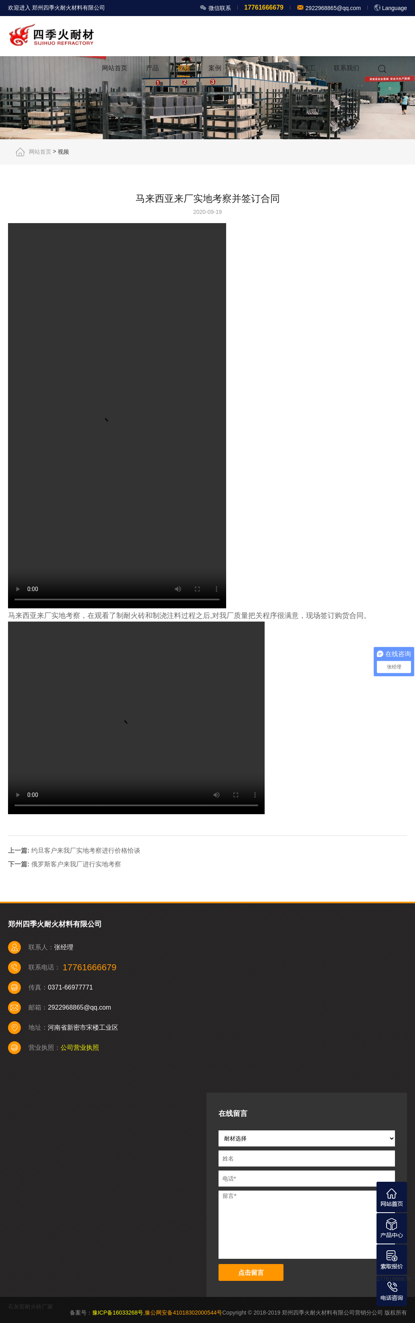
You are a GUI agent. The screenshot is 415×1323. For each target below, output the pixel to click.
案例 (215, 68)
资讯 (246, 68)
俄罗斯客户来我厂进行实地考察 (76, 864)
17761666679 (394, 1279)
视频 (183, 68)
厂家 (277, 68)
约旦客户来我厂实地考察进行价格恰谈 (85, 850)
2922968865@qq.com (332, 8)
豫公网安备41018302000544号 (183, 1312)
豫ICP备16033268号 (118, 1312)
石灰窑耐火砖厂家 (30, 1306)
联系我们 (346, 68)
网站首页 (115, 68)
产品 (152, 68)
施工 (308, 68)
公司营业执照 (80, 1047)
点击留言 (251, 1272)
